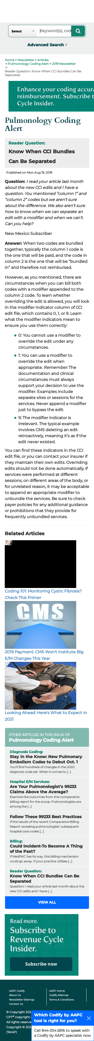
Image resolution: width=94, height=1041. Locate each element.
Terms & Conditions (61, 999)
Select (17, 31)
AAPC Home (57, 991)
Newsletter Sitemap (21, 999)
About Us (15, 995)
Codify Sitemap (58, 995)
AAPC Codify (17, 991)
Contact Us (16, 1004)
